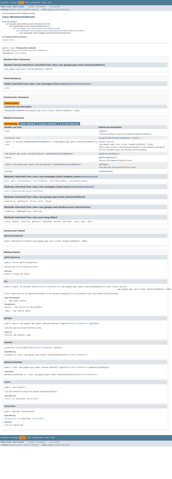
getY (13, 181)
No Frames (40, 7)
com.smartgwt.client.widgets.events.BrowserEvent (39, 31)
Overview (5, 2)
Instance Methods (48, 124)
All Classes (54, 7)
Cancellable (8, 40)
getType (103, 164)
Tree (27, 2)
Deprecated (35, 2)
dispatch (103, 138)
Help (49, 2)
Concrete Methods (69, 124)
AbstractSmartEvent (79, 84)
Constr (27, 10)
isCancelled (105, 171)
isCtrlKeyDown (40, 181)
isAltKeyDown (24, 181)
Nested (13, 10)
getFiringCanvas (107, 157)
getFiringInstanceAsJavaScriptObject (23, 191)
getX (6, 181)
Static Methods (28, 124)
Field (20, 10)
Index (44, 2)
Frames (31, 7)
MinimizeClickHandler (73, 31)
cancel (102, 131)
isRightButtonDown (78, 181)
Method (35, 10)
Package (13, 2)
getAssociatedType (108, 154)
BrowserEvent (17, 50)
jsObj (7, 88)
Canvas (8, 157)
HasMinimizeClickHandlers (37, 142)
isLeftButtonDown (58, 181)
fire (101, 142)
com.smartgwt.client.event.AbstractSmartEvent (34, 28)
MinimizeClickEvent (14, 110)
